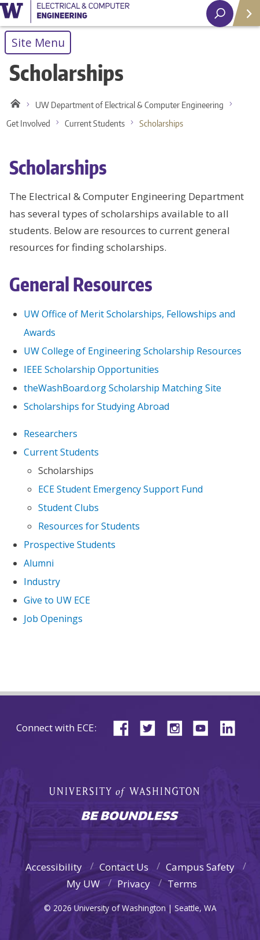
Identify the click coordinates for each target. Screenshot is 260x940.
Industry (42, 581)
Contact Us (123, 867)
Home (13, 105)
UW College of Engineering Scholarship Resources (133, 351)
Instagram (178, 727)
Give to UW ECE (57, 600)
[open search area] (219, 13)
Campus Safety (200, 867)
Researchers (50, 433)
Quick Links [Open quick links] (242, 17)
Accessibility (53, 867)
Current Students (95, 123)
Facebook (125, 727)
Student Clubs (68, 507)
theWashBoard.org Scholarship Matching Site (122, 388)
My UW (83, 883)
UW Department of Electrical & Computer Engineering (129, 104)
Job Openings (53, 618)
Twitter (152, 727)
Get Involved (28, 123)
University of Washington (64, 13)
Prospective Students (70, 544)
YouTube (205, 727)
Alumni (39, 563)
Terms (182, 883)
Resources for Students (89, 526)
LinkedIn (232, 727)
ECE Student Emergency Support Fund (120, 489)
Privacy (133, 883)
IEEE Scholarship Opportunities (91, 369)
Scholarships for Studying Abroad (96, 406)
